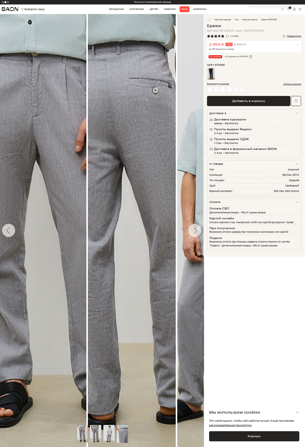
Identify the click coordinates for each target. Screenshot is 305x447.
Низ (237, 19)
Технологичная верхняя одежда (152, 2)
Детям (154, 9)
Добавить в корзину (248, 101)
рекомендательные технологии (230, 425)
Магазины (199, 9)
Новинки (170, 9)
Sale (184, 9)
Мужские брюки (250, 19)
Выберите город (27, 9)
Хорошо (254, 436)
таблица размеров (292, 84)
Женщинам (116, 9)
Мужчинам (137, 9)
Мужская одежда (223, 19)
